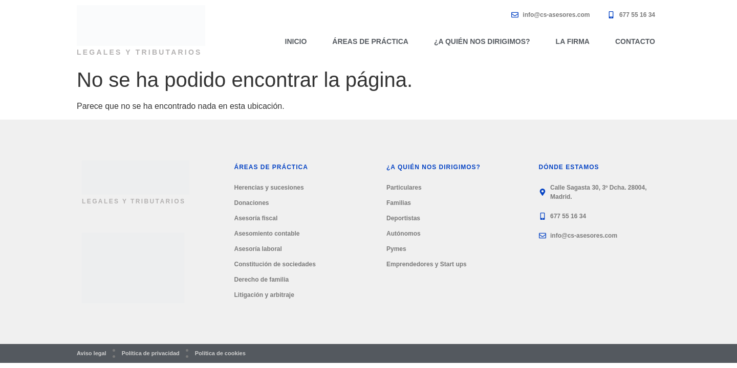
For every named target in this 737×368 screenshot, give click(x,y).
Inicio (296, 41)
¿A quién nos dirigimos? (482, 41)
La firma (573, 41)
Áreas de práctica (370, 41)
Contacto (635, 41)
